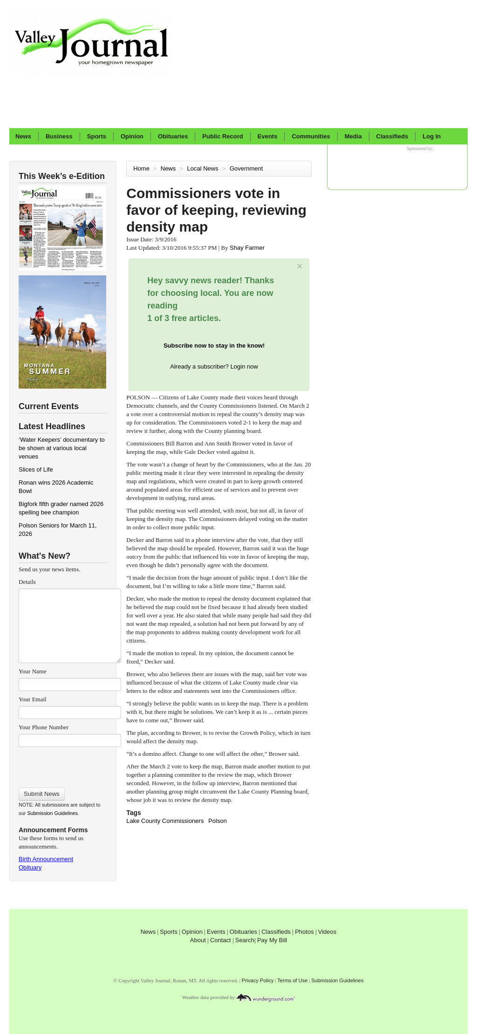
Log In (431, 136)
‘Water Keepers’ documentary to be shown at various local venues (62, 448)
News (23, 136)
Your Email (33, 699)
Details (27, 581)
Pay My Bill (272, 940)
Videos (327, 931)
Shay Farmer (247, 247)
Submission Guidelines (52, 813)
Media (353, 136)
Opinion (132, 136)
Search (244, 940)
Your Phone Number (43, 727)
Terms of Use (292, 980)
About (198, 940)
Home (141, 168)
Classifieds (392, 136)
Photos (304, 931)
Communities (311, 136)
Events (268, 136)
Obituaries (173, 136)
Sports (96, 136)
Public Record (222, 136)
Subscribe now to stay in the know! (214, 345)
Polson (217, 820)
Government (247, 168)
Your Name (33, 671)
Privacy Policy (258, 980)
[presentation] (70, 764)
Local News (203, 168)
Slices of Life (36, 469)
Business (59, 136)
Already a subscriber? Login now (214, 366)
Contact (220, 940)
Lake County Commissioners (165, 820)
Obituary (30, 867)
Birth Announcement (46, 859)
